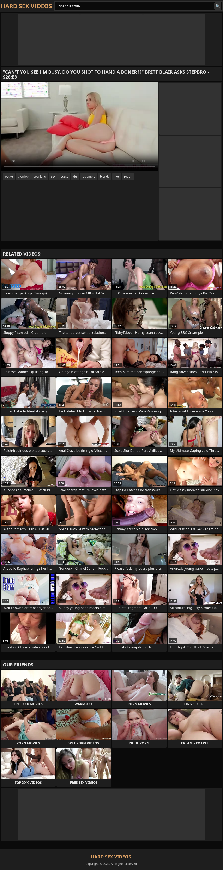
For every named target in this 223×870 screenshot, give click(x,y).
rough (128, 176)
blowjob (23, 176)
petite (9, 176)
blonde (105, 176)
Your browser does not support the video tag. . (79, 126)
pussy (64, 176)
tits (75, 176)
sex (53, 176)
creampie (88, 176)
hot (116, 176)
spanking (40, 176)
